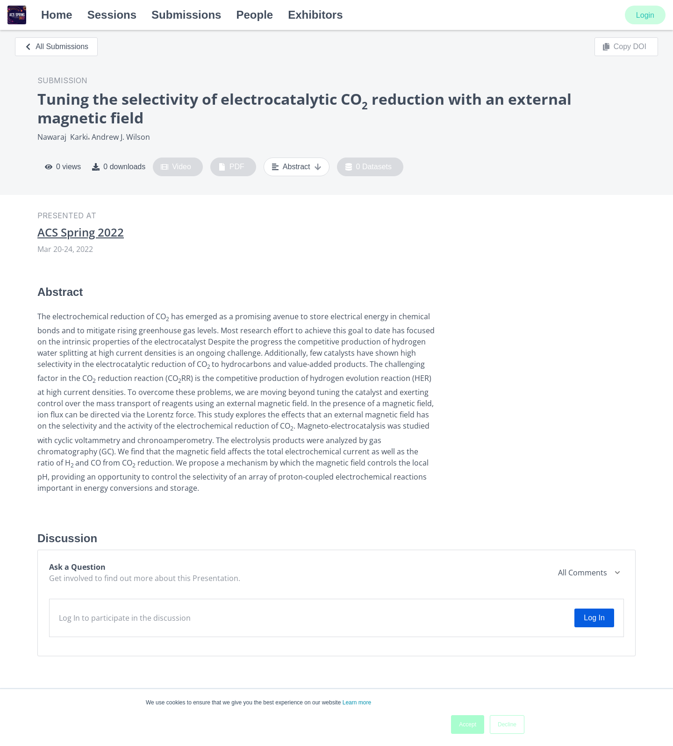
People (254, 14)
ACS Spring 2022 (80, 232)
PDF (231, 167)
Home (56, 14)
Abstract (297, 167)
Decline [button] (507, 724)
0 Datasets (368, 167)
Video (176, 167)
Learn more (357, 702)
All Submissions (56, 46)
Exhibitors (315, 14)
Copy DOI (624, 47)
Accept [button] (467, 724)
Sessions (111, 14)
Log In (594, 618)
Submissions (186, 14)
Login (645, 15)
